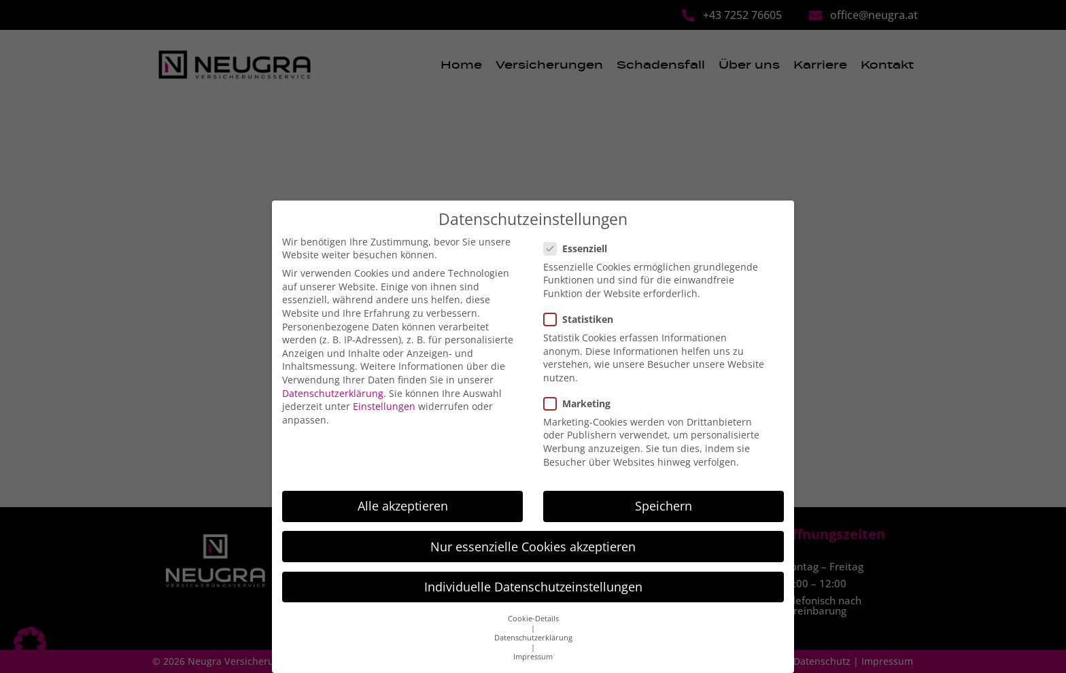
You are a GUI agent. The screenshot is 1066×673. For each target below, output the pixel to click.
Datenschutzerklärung (332, 381)
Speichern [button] (663, 494)
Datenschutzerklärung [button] (533, 626)
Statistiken (582, 307)
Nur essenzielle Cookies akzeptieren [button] (533, 535)
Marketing (581, 391)
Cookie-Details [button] (533, 607)
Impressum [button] (533, 645)
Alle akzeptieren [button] (403, 494)
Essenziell (579, 236)
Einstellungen (384, 394)
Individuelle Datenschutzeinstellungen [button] (533, 575)
